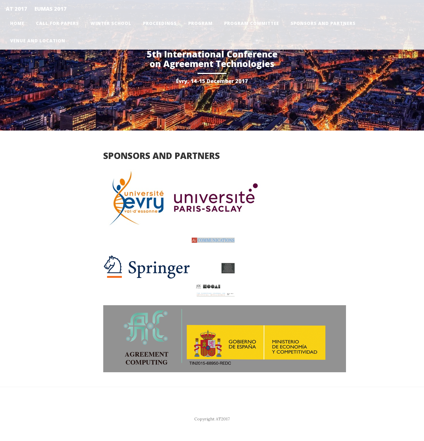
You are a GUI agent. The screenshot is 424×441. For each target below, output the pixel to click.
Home (17, 23)
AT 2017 (16, 8)
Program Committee (251, 23)
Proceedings (160, 23)
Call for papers (57, 23)
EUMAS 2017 (51, 8)
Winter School (110, 23)
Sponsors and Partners (323, 23)
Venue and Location (37, 41)
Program (200, 23)
